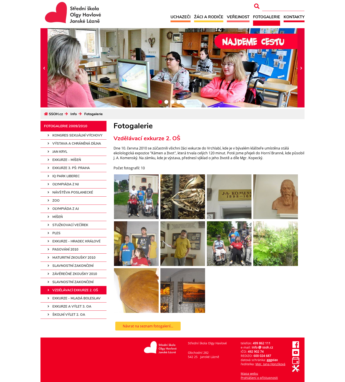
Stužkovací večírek (68, 225)
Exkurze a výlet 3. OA (69, 306)
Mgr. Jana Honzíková (270, 364)
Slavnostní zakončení (71, 266)
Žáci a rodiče (208, 17)
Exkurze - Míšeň (64, 160)
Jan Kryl (57, 151)
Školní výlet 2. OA (66, 314)
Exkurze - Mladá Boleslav (74, 298)
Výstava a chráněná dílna (74, 143)
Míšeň (55, 217)
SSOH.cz (56, 114)
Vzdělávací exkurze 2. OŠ (73, 290)
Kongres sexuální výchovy (75, 135)
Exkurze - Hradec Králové (74, 241)
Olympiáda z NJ (63, 184)
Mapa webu (249, 373)
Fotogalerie (266, 17)
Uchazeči (181, 17)
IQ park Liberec (64, 176)
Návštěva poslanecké (70, 192)
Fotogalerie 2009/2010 (65, 126)
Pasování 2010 (63, 249)
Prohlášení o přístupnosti (259, 378)
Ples (54, 233)
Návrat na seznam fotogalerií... (148, 326)
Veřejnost (238, 17)
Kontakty (294, 17)
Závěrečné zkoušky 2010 (72, 274)
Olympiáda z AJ (63, 209)
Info (73, 114)
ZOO (54, 200)
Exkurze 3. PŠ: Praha (69, 168)
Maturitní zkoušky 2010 (71, 257)
